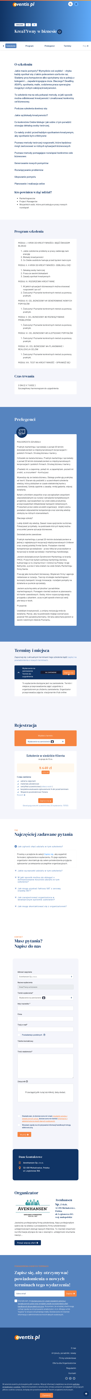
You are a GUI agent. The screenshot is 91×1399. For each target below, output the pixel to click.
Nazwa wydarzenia (25, 982)
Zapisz (70, 1293)
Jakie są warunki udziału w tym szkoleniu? (40, 870)
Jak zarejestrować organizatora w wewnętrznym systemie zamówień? (36, 898)
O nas (73, 1348)
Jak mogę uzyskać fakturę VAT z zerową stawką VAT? (39, 889)
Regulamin (71, 1368)
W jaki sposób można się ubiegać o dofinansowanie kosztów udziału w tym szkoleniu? (38, 879)
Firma (20, 1014)
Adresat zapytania (25, 972)
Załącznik (21, 1081)
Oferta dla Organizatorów (64, 1363)
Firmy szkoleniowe (67, 1358)
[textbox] (45, 741)
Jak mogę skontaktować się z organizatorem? (42, 906)
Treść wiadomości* (25, 1051)
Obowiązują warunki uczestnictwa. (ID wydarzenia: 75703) (45, 805)
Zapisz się (68, 673)
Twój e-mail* (22, 1025)
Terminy (67, 45)
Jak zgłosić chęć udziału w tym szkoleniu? (40, 846)
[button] (70, 4)
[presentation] (36, 1109)
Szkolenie (19, 25)
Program (29, 45)
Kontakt (72, 1373)
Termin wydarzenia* (25, 993)
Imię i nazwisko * (24, 1004)
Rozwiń (20, 795)
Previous (3, 46)
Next (87, 46)
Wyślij (24, 1134)
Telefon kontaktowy (25, 1041)
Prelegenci (50, 45)
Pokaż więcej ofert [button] (27, 1242)
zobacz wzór (46, 786)
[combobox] (45, 741)
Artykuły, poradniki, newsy (64, 1353)
